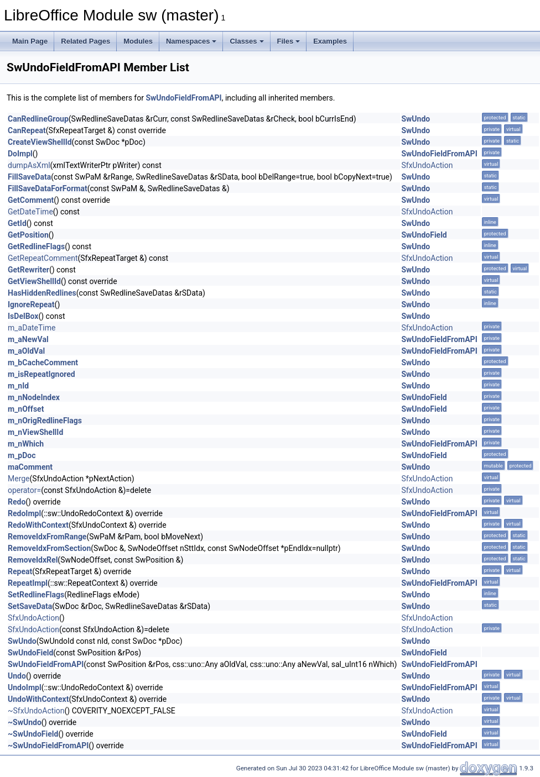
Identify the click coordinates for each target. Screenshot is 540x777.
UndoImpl (24, 687)
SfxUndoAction (427, 165)
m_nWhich (26, 443)
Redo (16, 501)
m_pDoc (22, 455)
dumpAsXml (29, 165)
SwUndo (415, 118)
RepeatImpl (28, 583)
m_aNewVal (28, 339)
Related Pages (85, 41)
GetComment (31, 200)
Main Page (30, 41)
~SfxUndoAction (36, 710)
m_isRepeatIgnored (41, 374)
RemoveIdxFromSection (49, 548)
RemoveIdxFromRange (47, 536)
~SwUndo (24, 722)
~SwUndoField (33, 733)
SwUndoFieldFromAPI (183, 97)
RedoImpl (24, 513)
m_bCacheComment (43, 362)
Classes (246, 41)
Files (288, 41)
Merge (19, 478)
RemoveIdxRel (33, 559)
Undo (17, 675)
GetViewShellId (34, 281)
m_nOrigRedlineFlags (45, 420)
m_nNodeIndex (34, 397)
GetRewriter (28, 269)
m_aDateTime (31, 327)
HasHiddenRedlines (42, 292)
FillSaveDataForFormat (47, 188)
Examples (330, 41)
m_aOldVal (26, 351)
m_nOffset (26, 409)
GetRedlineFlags (36, 246)
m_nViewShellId (35, 432)
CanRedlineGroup (38, 118)
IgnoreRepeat (31, 304)
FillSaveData (29, 176)
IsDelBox (23, 316)
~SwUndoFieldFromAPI (48, 745)
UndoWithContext (38, 699)
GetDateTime (30, 211)
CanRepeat (27, 130)
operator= (24, 490)
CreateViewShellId (40, 142)
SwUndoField (423, 234)
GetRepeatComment (42, 258)
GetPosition (28, 234)
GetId (17, 223)
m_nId (18, 385)
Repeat (20, 571)
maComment (30, 467)
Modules (138, 41)
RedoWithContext (38, 525)
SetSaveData (30, 606)
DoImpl (20, 153)
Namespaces (191, 41)
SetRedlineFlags (36, 594)
